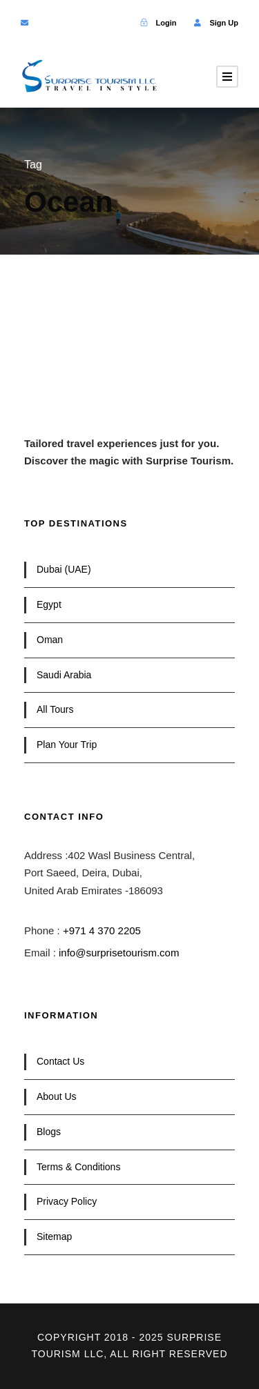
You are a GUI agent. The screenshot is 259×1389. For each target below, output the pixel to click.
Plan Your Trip (67, 744)
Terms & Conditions (78, 1166)
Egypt (49, 604)
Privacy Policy (67, 1201)
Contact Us (60, 1061)
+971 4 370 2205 (102, 930)
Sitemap (54, 1236)
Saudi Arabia (64, 674)
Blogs (49, 1131)
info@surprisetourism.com (119, 952)
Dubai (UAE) (64, 569)
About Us (57, 1096)
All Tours (55, 709)
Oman (50, 639)
